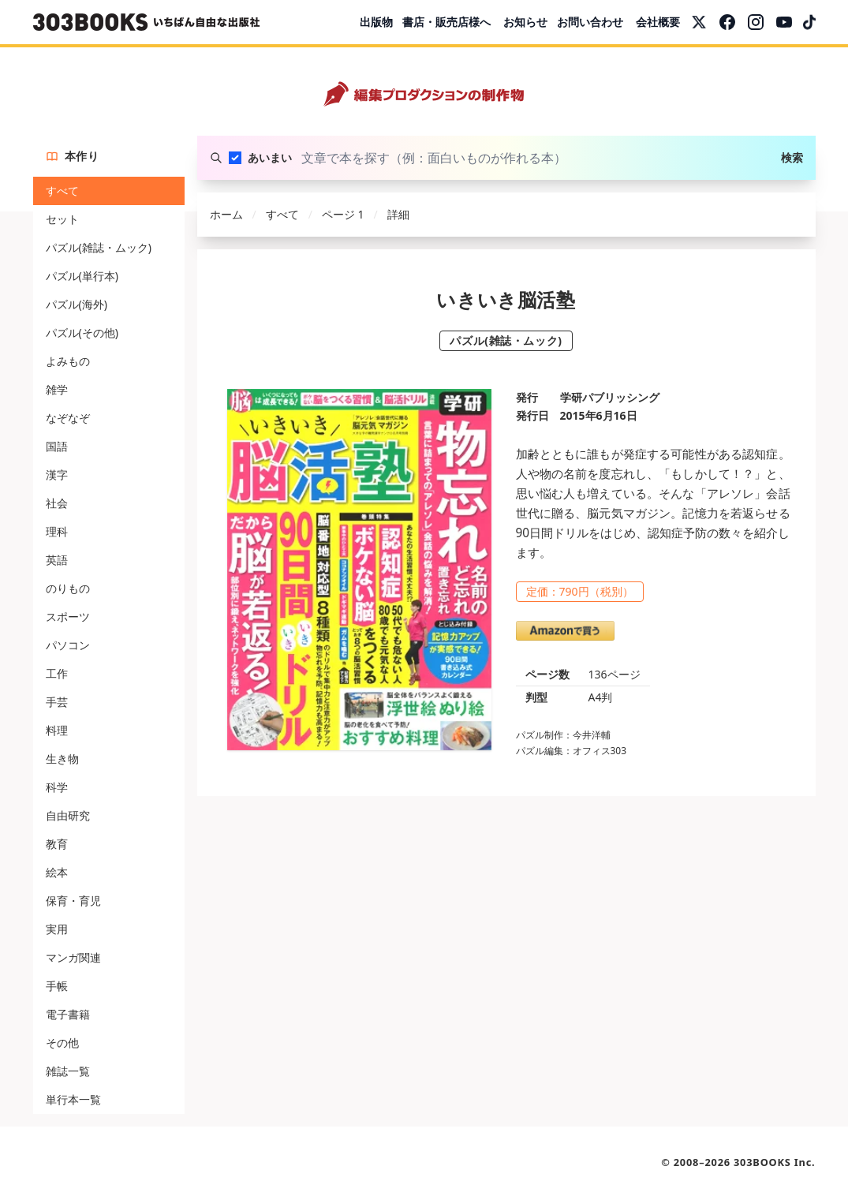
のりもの (68, 588)
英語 (57, 559)
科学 (57, 786)
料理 (57, 730)
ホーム (226, 214)
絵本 (57, 872)
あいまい (270, 157)
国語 (57, 446)
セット (62, 218)
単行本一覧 (73, 1099)
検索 (792, 157)
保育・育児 (73, 900)
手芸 (57, 701)
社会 (57, 502)
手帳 (57, 985)
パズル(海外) (76, 304)
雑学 (57, 389)
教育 (57, 843)
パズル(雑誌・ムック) (98, 247)
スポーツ (68, 616)
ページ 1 (343, 214)
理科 (57, 531)
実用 (57, 928)
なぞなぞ (68, 417)
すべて (62, 190)
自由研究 (68, 815)
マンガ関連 (73, 957)
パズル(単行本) (82, 275)
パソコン (68, 644)
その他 (62, 1042)
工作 (57, 673)
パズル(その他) (82, 332)
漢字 (57, 474)
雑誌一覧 (68, 1070)
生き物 (62, 758)
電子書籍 (68, 1014)
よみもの (68, 360)
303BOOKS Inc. (775, 1162)
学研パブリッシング (609, 397)
